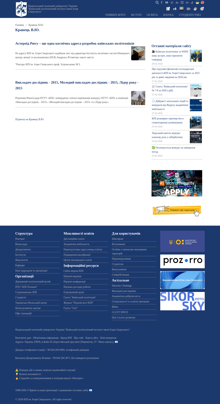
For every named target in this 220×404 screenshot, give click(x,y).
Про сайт (78, 337)
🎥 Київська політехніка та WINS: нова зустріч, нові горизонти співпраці (170, 55)
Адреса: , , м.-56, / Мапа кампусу (64, 341)
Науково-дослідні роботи (77, 287)
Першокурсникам (121, 258)
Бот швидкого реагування (85, 358)
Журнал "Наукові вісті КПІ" (78, 302)
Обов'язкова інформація (46, 337)
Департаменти (23, 249)
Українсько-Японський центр (31, 302)
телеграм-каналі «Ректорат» (68, 378)
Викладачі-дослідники (124, 291)
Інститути (20, 254)
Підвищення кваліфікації (77, 254)
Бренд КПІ (66, 337)
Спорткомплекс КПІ (26, 292)
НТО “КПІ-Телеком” (26, 287)
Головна (19, 25)
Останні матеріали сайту (171, 46)
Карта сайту (91, 337)
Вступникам (118, 244)
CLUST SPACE (120, 312)
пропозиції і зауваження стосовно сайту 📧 (69, 390)
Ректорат (20, 238)
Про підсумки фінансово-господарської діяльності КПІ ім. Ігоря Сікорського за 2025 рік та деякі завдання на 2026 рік (176, 73)
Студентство (190, 15)
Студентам (117, 264)
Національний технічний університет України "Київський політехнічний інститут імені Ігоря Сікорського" (53, 9)
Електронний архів (74, 292)
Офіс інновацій (23, 313)
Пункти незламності (30, 374)
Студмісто (20, 297)
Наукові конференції (74, 281)
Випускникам (119, 269)
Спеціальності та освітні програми (130, 301)
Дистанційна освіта (74, 238)
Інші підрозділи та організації (31, 270)
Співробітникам (120, 274)
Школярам (117, 238)
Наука (168, 15)
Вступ (136, 15)
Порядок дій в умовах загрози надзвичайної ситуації (47, 370)
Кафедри (20, 265)
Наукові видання (72, 276)
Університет (115, 15)
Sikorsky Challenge (122, 285)
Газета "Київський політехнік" (80, 297)
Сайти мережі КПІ (73, 271)
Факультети (21, 260)
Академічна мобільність (77, 244)
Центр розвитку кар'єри (28, 308)
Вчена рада (21, 244)
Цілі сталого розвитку (124, 317)
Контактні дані (23, 337)
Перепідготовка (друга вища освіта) (83, 249)
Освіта (152, 15)
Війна (115, 306)
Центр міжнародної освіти (78, 260)
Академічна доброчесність (126, 296)
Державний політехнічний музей (33, 281)
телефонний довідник (77, 349)
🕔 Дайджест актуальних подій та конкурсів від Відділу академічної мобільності (170, 105)
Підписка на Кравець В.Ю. (29, 119)
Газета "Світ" (71, 308)
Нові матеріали (108, 337)
